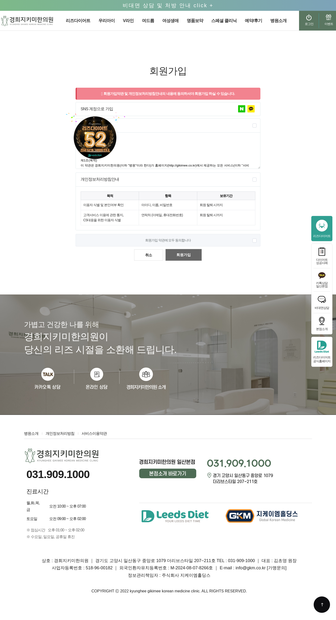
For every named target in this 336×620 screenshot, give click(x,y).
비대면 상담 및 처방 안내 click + (168, 5)
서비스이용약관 (94, 434)
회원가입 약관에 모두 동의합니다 (168, 240)
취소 (148, 255)
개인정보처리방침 (60, 434)
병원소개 (31, 434)
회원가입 (183, 255)
